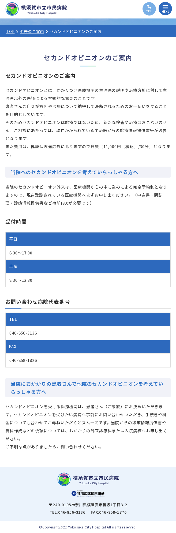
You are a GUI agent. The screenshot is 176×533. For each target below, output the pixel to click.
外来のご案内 (32, 31)
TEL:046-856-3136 (67, 512)
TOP (10, 31)
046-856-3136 (23, 333)
